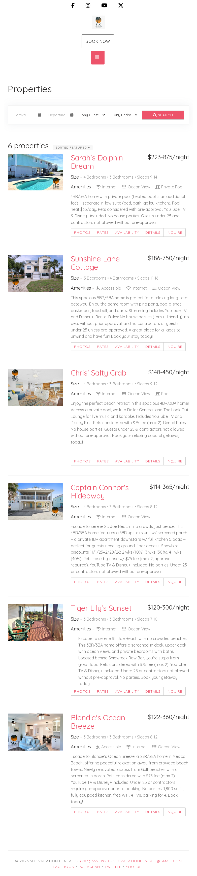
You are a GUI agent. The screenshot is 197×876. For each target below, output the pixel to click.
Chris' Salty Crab (98, 373)
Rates (103, 232)
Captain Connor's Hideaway (100, 491)
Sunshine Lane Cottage (95, 263)
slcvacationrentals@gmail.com (147, 861)
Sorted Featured (73, 147)
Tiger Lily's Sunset (101, 608)
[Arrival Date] (25, 115)
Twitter (113, 866)
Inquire (174, 232)
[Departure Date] (57, 115)
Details (152, 232)
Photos (82, 232)
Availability (127, 232)
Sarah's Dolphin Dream (97, 162)
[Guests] (92, 115)
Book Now (98, 41)
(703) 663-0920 (94, 861)
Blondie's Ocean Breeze (98, 722)
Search (163, 115)
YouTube (135, 866)
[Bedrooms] (124, 115)
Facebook (63, 866)
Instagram (89, 866)
